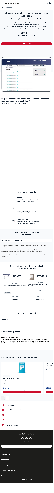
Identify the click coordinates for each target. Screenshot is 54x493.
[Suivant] (7, 398)
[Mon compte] (47, 3)
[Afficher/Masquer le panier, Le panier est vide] (50, 3)
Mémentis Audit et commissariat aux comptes (16, 277)
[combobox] (26, 7)
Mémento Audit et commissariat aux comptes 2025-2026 (42, 277)
